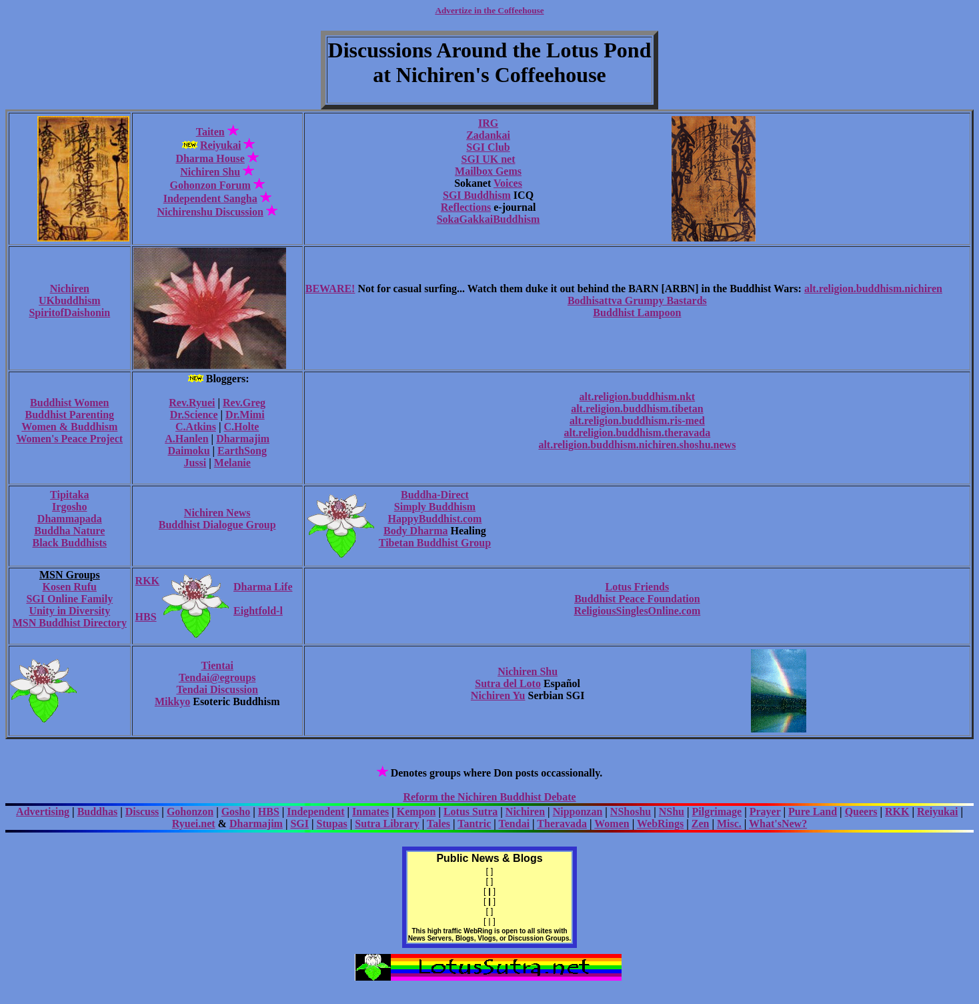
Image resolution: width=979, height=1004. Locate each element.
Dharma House (210, 158)
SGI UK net (488, 159)
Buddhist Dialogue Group (217, 524)
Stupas (332, 823)
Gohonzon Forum (210, 185)
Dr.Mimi (245, 414)
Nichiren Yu (498, 695)
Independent (315, 811)
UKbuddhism (70, 300)
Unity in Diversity (69, 610)
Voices (508, 183)
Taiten (210, 131)
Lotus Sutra (470, 811)
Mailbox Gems (488, 171)
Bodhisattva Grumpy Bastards (637, 300)
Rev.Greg (244, 402)
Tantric (474, 823)
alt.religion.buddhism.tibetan (637, 408)
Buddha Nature (69, 530)
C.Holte (241, 426)
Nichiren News (217, 512)
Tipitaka (69, 494)
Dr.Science (194, 414)
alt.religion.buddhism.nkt (638, 396)
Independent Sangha (210, 198)
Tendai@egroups (217, 677)
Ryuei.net (193, 823)
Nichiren (69, 288)
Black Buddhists (69, 542)
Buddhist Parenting (70, 414)
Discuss (142, 811)
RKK (147, 580)
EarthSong (242, 450)
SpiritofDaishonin (69, 312)
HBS (146, 616)
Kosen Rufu (70, 586)
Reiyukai (220, 145)
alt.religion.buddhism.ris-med (637, 420)
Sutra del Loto (508, 683)
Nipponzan (578, 811)
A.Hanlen (186, 438)
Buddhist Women (69, 402)
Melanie (232, 462)
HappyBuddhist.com (434, 518)
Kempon (416, 811)
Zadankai (488, 135)
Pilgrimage (717, 811)
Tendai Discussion (217, 689)
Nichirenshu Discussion (210, 211)
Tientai (217, 665)
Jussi (194, 462)
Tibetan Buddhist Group (435, 542)
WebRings (660, 823)
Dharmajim (242, 438)
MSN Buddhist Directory (70, 622)
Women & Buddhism (69, 426)
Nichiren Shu (210, 171)
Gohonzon (190, 811)
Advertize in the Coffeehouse (489, 10)
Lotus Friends (638, 586)
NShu (671, 811)
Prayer (765, 811)
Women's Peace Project (69, 438)
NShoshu (630, 811)
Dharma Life (262, 586)
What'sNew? (778, 823)
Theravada (562, 823)
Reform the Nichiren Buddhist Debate (489, 797)
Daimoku (188, 450)
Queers (861, 811)
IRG (488, 123)
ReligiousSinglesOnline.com (637, 610)
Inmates (370, 811)
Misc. (729, 823)
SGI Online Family (69, 598)
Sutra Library (387, 823)
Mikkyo (172, 701)
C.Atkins (195, 426)
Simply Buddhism (434, 506)
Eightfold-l (258, 610)
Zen (701, 823)
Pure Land (812, 811)
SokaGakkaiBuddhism (488, 219)
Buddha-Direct (435, 494)
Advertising (42, 811)
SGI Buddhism (477, 195)
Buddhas (97, 811)
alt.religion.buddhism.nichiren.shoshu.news (637, 444)
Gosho (236, 811)
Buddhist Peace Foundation (637, 598)
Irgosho (69, 506)
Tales (438, 823)
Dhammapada (69, 518)
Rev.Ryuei (192, 402)
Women (611, 823)
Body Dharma (415, 530)
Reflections (466, 207)
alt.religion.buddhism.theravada (637, 432)
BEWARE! (330, 288)
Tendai (514, 823)
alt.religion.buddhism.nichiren (873, 288)
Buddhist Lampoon (637, 312)
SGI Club (488, 147)
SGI (299, 823)
